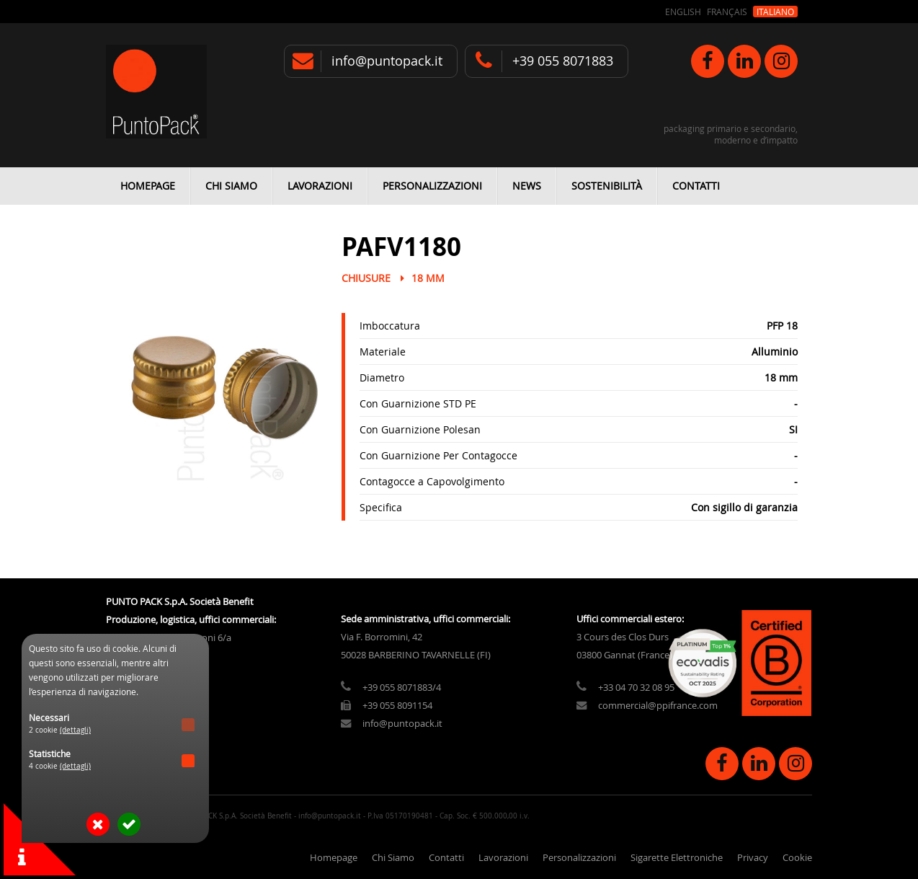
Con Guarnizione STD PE (418, 403)
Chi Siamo (231, 186)
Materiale (383, 351)
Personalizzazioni (432, 186)
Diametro (382, 377)
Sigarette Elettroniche (676, 858)
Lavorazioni (320, 186)
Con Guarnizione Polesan (420, 429)
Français (727, 11)
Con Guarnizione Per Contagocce (438, 455)
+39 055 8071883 (562, 61)
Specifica (381, 507)
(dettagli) (75, 730)
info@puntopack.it (386, 61)
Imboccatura (390, 325)
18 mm (428, 278)
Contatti (696, 186)
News (526, 186)
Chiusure (366, 278)
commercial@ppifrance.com (658, 705)
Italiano (775, 11)
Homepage (147, 186)
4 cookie (60, 766)
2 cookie (60, 730)
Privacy (752, 858)
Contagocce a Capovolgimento (432, 481)
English (683, 11)
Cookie (797, 858)
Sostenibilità (606, 186)
